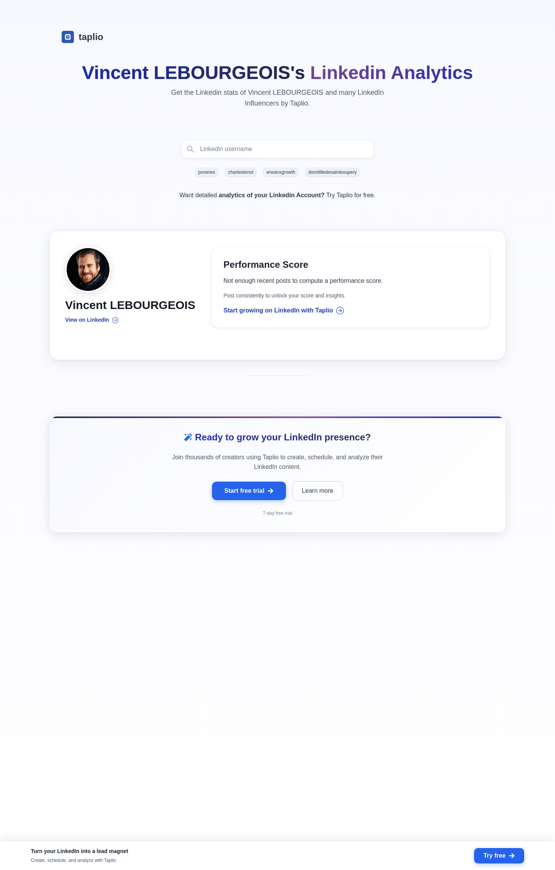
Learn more (317, 491)
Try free (499, 855)
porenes (206, 172)
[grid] (277, 720)
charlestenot (240, 172)
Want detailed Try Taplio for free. (278, 195)
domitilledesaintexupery (332, 172)
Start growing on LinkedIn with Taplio (284, 311)
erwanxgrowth (280, 172)
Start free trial (249, 491)
